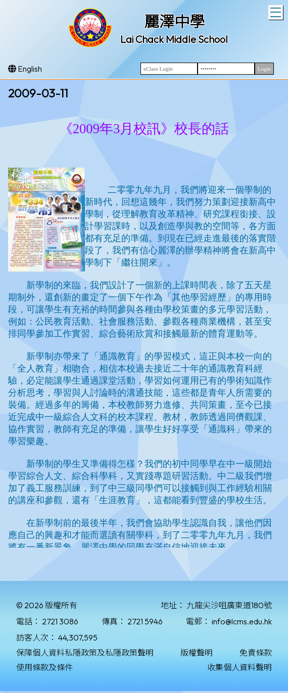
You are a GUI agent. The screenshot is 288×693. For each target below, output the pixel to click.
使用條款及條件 (44, 667)
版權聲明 (196, 653)
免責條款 (255, 653)
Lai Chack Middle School (174, 39)
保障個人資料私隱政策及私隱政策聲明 (85, 653)
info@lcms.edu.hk (242, 621)
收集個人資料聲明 (239, 667)
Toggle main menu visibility (276, 11)
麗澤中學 (174, 21)
